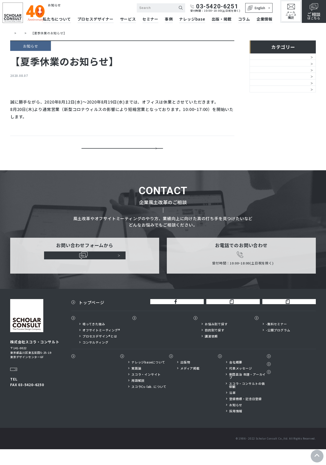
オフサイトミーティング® (101, 345)
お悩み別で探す (216, 339)
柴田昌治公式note (229, 315)
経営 (258, 73)
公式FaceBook (172, 315)
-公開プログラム (278, 345)
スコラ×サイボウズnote (286, 315)
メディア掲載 (190, 384)
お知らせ (262, 60)
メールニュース (291, 11)
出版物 (182, 372)
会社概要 (235, 377)
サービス (128, 19)
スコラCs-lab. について (149, 402)
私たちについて (94, 333)
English (256, 7)
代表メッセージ (240, 384)
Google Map (23, 377)
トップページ (91, 315)
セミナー (150, 19)
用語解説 (137, 396)
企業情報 (264, 19)
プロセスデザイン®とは (100, 351)
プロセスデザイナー (159, 333)
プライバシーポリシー (293, 390)
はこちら (314, 11)
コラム (244, 19)
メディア (262, 125)
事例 (169, 19)
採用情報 (235, 426)
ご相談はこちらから (84, 268)
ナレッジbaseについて (148, 377)
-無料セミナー (276, 339)
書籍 (258, 99)
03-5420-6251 (214, 6)
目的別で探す (214, 345)
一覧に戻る (122, 151)
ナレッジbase (192, 19)
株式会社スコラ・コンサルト (74, 10)
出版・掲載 (222, 19)
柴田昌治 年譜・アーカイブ (247, 392)
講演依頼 (211, 351)
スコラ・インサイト (146, 390)
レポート (262, 112)
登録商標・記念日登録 (245, 414)
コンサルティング (95, 357)
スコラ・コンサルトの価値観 (247, 401)
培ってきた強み (94, 339)
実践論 (136, 384)
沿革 (232, 408)
